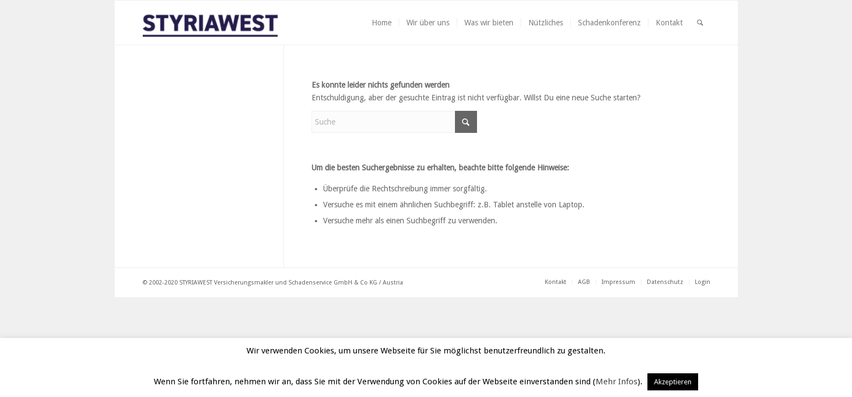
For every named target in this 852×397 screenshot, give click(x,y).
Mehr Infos (616, 382)
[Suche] (700, 23)
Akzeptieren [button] (673, 382)
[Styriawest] (217, 23)
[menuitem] (382, 23)
